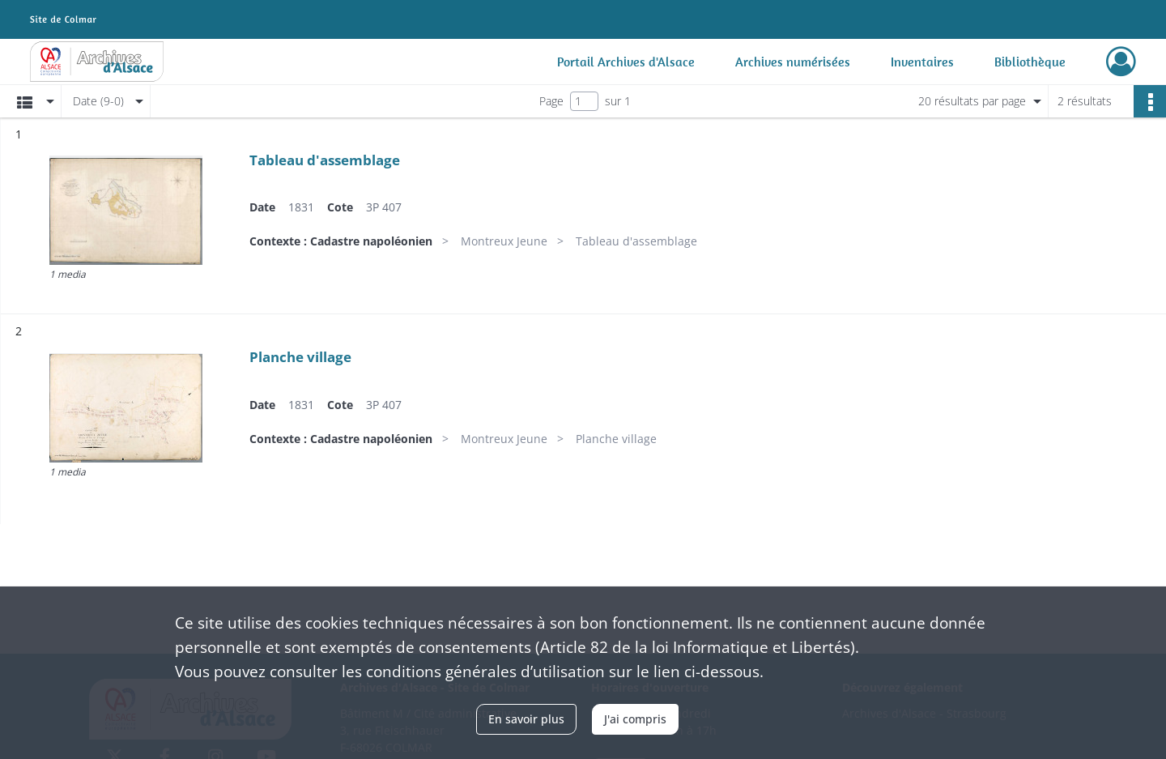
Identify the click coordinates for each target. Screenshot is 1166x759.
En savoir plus (526, 719)
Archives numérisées (792, 61)
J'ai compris (635, 719)
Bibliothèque (1030, 61)
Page (551, 101)
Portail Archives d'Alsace (626, 61)
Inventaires (922, 61)
